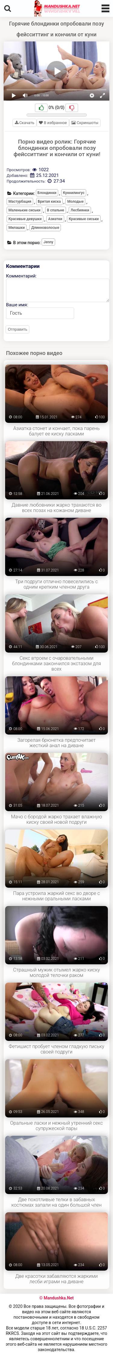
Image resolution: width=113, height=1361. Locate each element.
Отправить (17, 329)
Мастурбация (19, 201)
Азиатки (55, 219)
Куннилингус (74, 193)
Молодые (75, 201)
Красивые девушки (25, 219)
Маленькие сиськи (24, 210)
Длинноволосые (45, 228)
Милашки (16, 228)
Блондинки (47, 193)
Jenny (48, 242)
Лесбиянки (80, 210)
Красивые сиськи (84, 219)
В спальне (55, 210)
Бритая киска (49, 201)
